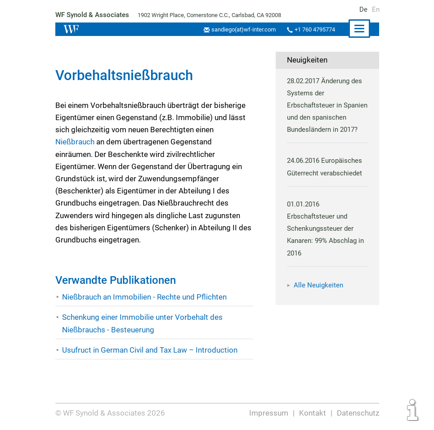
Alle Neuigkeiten (318, 297)
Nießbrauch (75, 141)
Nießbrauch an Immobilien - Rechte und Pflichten (145, 296)
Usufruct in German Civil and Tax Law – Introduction (150, 349)
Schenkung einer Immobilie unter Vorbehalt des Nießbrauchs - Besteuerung (142, 323)
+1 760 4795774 (314, 29)
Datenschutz (357, 412)
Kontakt (312, 412)
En (376, 9)
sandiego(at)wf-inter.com (240, 29)
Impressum (269, 412)
